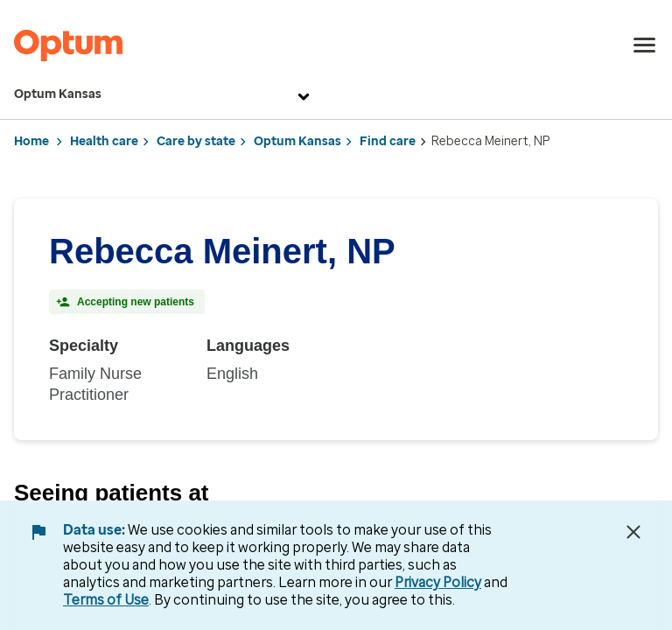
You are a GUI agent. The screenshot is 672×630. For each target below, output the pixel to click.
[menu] (645, 45)
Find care (388, 141)
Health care (104, 141)
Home (31, 141)
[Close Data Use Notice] (633, 532)
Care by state (196, 141)
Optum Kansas (164, 94)
